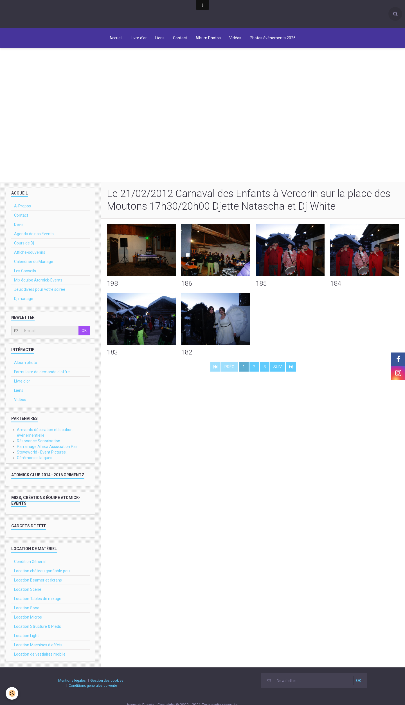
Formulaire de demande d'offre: (42, 372)
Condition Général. (30, 561)
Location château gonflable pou (42, 571)
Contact (180, 38)
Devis (19, 224)
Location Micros (28, 617)
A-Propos (22, 206)
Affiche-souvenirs (29, 252)
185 (261, 283)
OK (84, 330)
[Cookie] (12, 693)
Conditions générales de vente (93, 685)
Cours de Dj (24, 243)
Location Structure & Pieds (37, 626)
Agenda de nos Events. (34, 234)
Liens (160, 38)
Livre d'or (139, 38)
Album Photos (208, 38)
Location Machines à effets (38, 645)
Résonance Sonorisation (38, 441)
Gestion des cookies (106, 680)
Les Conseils (25, 271)
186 (186, 283)
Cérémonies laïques (34, 457)
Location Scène (27, 589)
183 (112, 352)
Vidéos (235, 38)
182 (186, 352)
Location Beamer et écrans (38, 580)
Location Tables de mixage (37, 598)
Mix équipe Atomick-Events (38, 280)
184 (335, 283)
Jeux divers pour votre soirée (39, 289)
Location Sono (26, 608)
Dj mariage (23, 298)
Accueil (115, 38)
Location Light (26, 635)
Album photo (25, 362)
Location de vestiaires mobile (40, 654)
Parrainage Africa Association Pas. (47, 446)
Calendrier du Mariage (33, 261)
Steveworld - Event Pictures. (42, 452)
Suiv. (277, 367)
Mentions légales (72, 680)
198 (112, 283)
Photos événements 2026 (273, 38)
